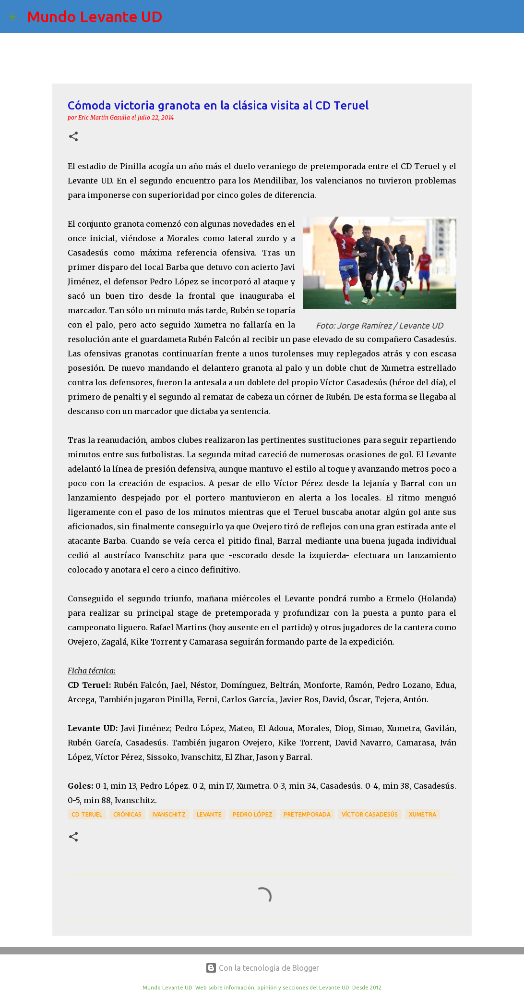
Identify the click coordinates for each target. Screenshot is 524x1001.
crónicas (127, 814)
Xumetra (422, 814)
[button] (73, 137)
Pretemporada (307, 814)
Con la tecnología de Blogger (262, 968)
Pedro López (253, 814)
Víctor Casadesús (370, 814)
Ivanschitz (169, 814)
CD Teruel (86, 814)
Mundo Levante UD (95, 16)
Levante (209, 814)
